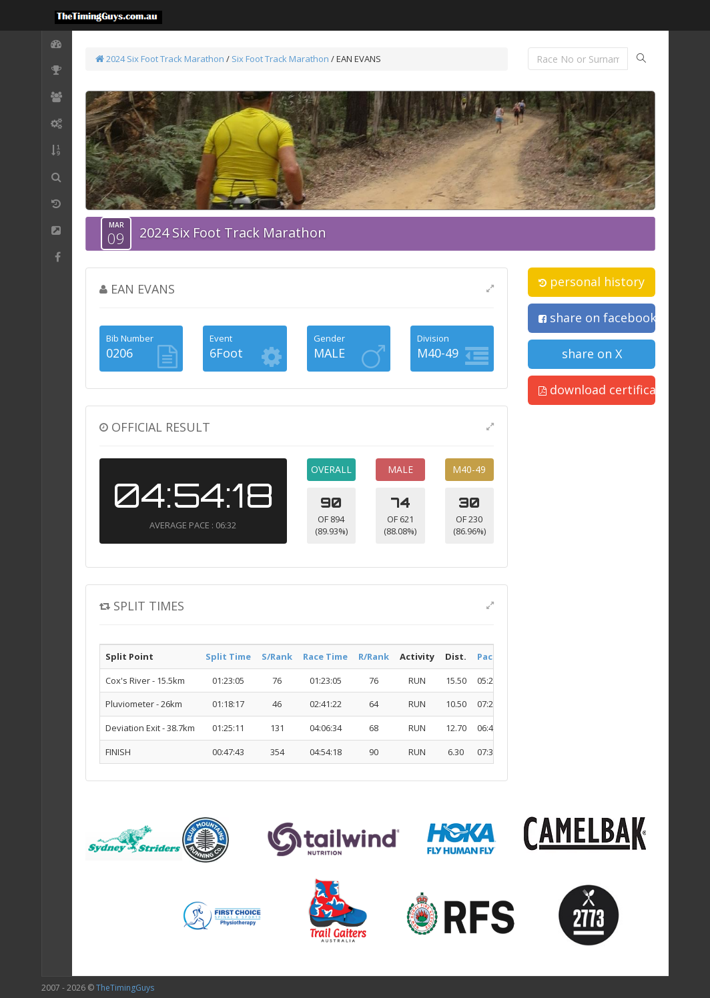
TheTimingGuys (125, 987)
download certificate (597, 390)
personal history (592, 282)
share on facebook (597, 318)
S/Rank (277, 656)
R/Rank (373, 656)
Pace (487, 656)
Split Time (228, 656)
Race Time (325, 656)
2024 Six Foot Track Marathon (159, 59)
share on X (592, 354)
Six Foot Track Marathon (280, 59)
